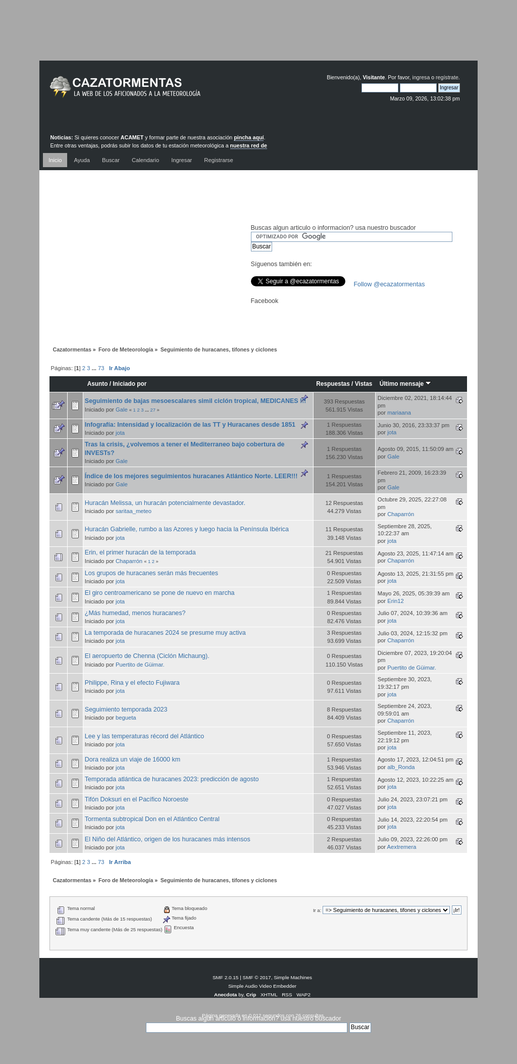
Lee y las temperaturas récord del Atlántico (144, 736)
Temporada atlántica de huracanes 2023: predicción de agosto (172, 779)
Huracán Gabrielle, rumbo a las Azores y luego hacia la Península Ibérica (187, 529)
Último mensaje (406, 383)
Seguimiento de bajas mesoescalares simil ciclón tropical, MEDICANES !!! (195, 400)
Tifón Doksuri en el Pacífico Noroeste (136, 799)
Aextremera (402, 847)
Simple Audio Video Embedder (262, 986)
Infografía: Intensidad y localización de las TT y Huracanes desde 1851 (190, 424)
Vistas (364, 383)
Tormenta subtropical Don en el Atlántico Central (152, 819)
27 (152, 410)
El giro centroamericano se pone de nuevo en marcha (160, 592)
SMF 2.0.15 (226, 977)
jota (120, 433)
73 (101, 368)
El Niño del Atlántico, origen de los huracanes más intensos (167, 839)
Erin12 (395, 601)
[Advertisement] (258, 38)
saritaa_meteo (133, 511)
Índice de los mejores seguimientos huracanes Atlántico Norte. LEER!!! (191, 476)
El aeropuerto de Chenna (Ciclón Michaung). (147, 656)
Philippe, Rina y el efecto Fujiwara (132, 682)
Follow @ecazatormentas (389, 284)
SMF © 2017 (257, 977)
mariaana (399, 413)
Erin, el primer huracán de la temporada (140, 552)
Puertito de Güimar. (140, 665)
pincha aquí (249, 137)
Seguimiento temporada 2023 (126, 709)
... (95, 368)
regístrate (447, 77)
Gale (122, 410)
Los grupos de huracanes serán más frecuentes (151, 573)
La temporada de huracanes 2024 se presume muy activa (165, 632)
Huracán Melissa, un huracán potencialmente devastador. (165, 502)
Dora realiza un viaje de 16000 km (132, 759)
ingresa (421, 77)
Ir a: (317, 910)
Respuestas (333, 383)
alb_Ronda (401, 767)
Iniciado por (129, 383)
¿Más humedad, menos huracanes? (135, 613)
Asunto (97, 383)
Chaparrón (400, 514)
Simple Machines (293, 977)
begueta (126, 718)
